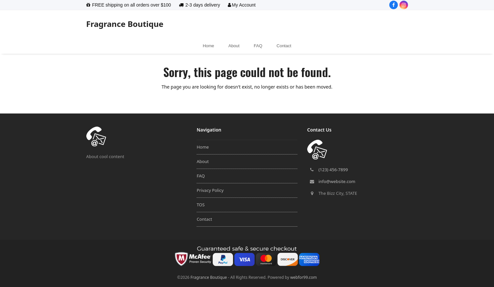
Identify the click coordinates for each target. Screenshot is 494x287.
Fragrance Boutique (124, 23)
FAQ (201, 176)
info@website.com (336, 181)
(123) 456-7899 (333, 170)
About (203, 161)
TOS (200, 205)
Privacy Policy (210, 190)
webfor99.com (303, 277)
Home (203, 147)
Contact (204, 219)
